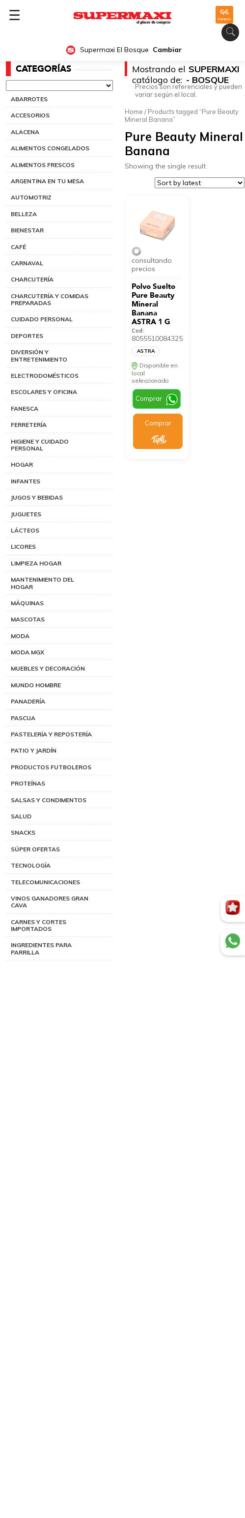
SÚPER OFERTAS (35, 849)
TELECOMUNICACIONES (45, 882)
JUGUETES (26, 514)
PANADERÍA (28, 701)
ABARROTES (29, 99)
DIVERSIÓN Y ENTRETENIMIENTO (39, 355)
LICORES (23, 546)
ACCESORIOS (30, 115)
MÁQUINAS (27, 603)
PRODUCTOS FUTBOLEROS (51, 767)
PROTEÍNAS (28, 783)
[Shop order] (200, 182)
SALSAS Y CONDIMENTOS (48, 800)
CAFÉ (18, 247)
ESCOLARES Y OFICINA (44, 391)
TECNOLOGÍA (31, 865)
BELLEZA (24, 214)
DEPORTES (27, 335)
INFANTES (25, 481)
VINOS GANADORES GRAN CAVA (49, 902)
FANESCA (24, 408)
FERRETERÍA (29, 424)
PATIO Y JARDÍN (33, 750)
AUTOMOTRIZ (31, 197)
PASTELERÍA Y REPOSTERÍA (51, 734)
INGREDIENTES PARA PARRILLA (41, 948)
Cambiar (167, 50)
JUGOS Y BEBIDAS (37, 497)
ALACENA (25, 132)
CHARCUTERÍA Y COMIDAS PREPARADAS (49, 299)
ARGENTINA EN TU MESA (47, 181)
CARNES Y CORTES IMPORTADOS (38, 925)
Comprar (149, 398)
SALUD (21, 816)
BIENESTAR (27, 230)
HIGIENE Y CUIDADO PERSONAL (40, 445)
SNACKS (23, 832)
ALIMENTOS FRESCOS (43, 165)
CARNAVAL (27, 263)
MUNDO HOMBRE (36, 685)
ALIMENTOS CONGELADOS (50, 148)
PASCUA (23, 718)
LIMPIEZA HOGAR (36, 563)
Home (134, 111)
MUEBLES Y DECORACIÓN (48, 668)
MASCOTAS (28, 619)
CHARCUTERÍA (32, 279)
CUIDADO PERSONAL (42, 319)
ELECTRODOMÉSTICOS (45, 375)
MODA (20, 636)
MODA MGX (27, 652)
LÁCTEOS (25, 530)
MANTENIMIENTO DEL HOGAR (42, 583)
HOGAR (22, 464)
